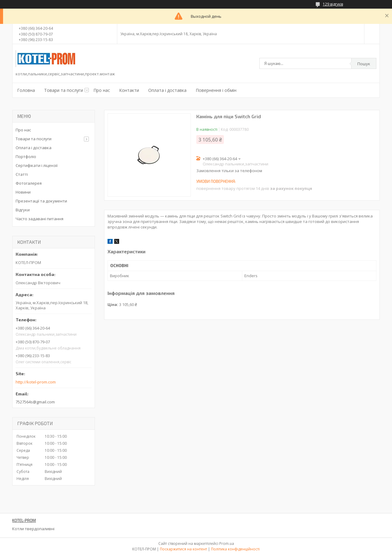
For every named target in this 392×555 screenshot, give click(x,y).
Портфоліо (26, 156)
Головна (26, 90)
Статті (22, 174)
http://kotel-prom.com (36, 382)
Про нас (101, 90)
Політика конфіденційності (235, 549)
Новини (23, 192)
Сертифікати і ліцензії (37, 165)
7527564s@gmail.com (35, 402)
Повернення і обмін (216, 90)
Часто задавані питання (39, 218)
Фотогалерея (29, 183)
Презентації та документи (41, 201)
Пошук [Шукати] (363, 63)
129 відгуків (333, 4)
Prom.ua (226, 543)
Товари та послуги (63, 90)
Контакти (129, 90)
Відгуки (23, 210)
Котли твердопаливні (33, 528)
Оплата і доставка (167, 90)
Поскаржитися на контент (183, 549)
